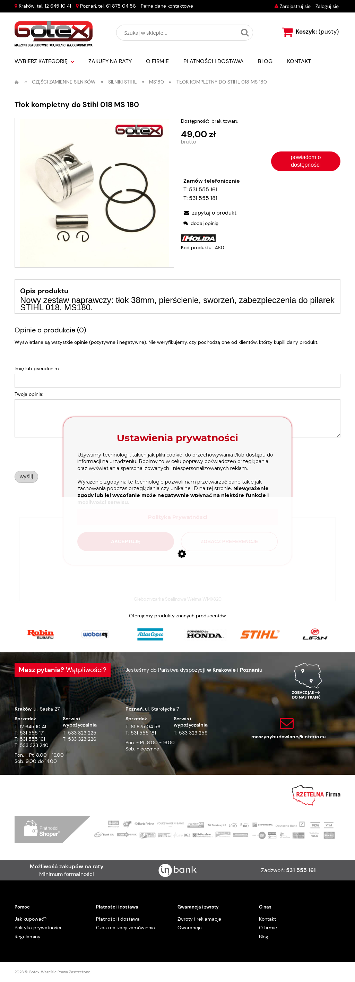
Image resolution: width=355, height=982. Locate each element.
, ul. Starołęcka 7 (152, 709)
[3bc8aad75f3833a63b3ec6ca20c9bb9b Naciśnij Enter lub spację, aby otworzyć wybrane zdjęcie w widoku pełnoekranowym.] (94, 193)
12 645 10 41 (58, 6)
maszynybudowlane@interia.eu (288, 736)
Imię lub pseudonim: (37, 368)
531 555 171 (32, 733)
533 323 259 (193, 733)
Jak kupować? (30, 919)
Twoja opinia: (29, 394)
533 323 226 (82, 739)
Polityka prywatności (38, 927)
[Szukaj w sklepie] (178, 32)
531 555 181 (203, 198)
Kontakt (267, 919)
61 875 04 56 (121, 6)
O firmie (268, 927)
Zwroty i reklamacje (199, 919)
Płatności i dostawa (118, 919)
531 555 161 (203, 189)
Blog (263, 936)
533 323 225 (82, 733)
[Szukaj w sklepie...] (245, 33)
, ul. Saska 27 (37, 709)
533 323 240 (34, 745)
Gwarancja (190, 927)
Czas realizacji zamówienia (125, 927)
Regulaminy (28, 936)
